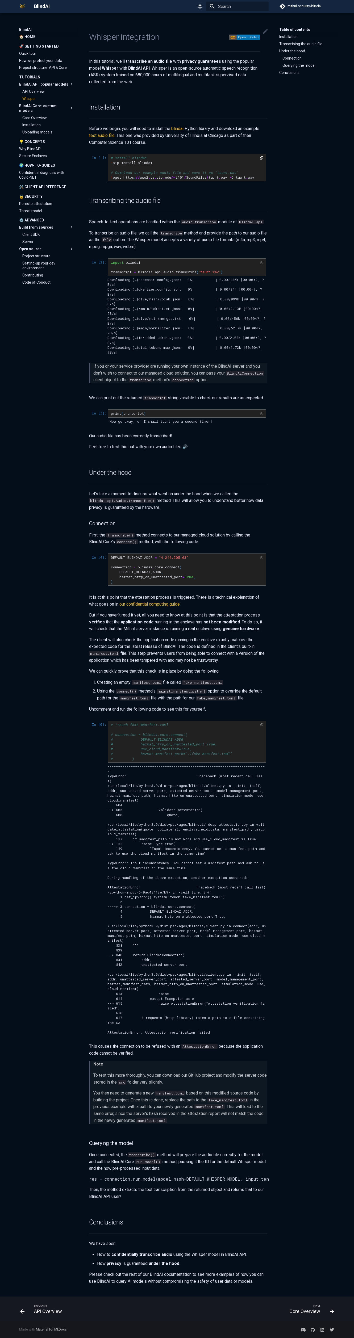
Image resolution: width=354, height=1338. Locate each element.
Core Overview (34, 118)
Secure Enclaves (33, 156)
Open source (46, 248)
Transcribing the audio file (300, 44)
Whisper (29, 99)
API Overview (33, 91)
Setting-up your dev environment (38, 265)
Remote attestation (35, 204)
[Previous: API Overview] (42, 1309)
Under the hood (292, 51)
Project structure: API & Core (43, 67)
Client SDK (31, 234)
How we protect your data (40, 60)
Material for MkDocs (51, 1329)
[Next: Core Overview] (310, 1309)
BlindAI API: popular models (46, 84)
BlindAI (25, 29)
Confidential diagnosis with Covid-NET (41, 174)
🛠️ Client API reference (42, 187)
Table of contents (294, 29)
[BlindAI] (22, 6)
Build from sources (46, 227)
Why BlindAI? (30, 149)
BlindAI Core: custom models (46, 108)
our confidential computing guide (149, 604)
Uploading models (37, 132)
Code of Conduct (36, 282)
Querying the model (298, 65)
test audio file (102, 135)
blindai (177, 128)
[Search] (237, 6)
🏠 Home (27, 37)
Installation (31, 125)
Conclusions (289, 72)
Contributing (32, 275)
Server (28, 242)
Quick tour (27, 53)
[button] (262, 157)
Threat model (30, 211)
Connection (292, 58)
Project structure (36, 256)
